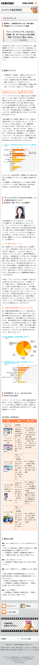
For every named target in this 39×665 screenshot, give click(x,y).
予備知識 (25, 606)
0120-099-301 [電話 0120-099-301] (13, 649)
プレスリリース (8, 606)
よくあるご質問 (8, 612)
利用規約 (3, 639)
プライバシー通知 (26, 639)
